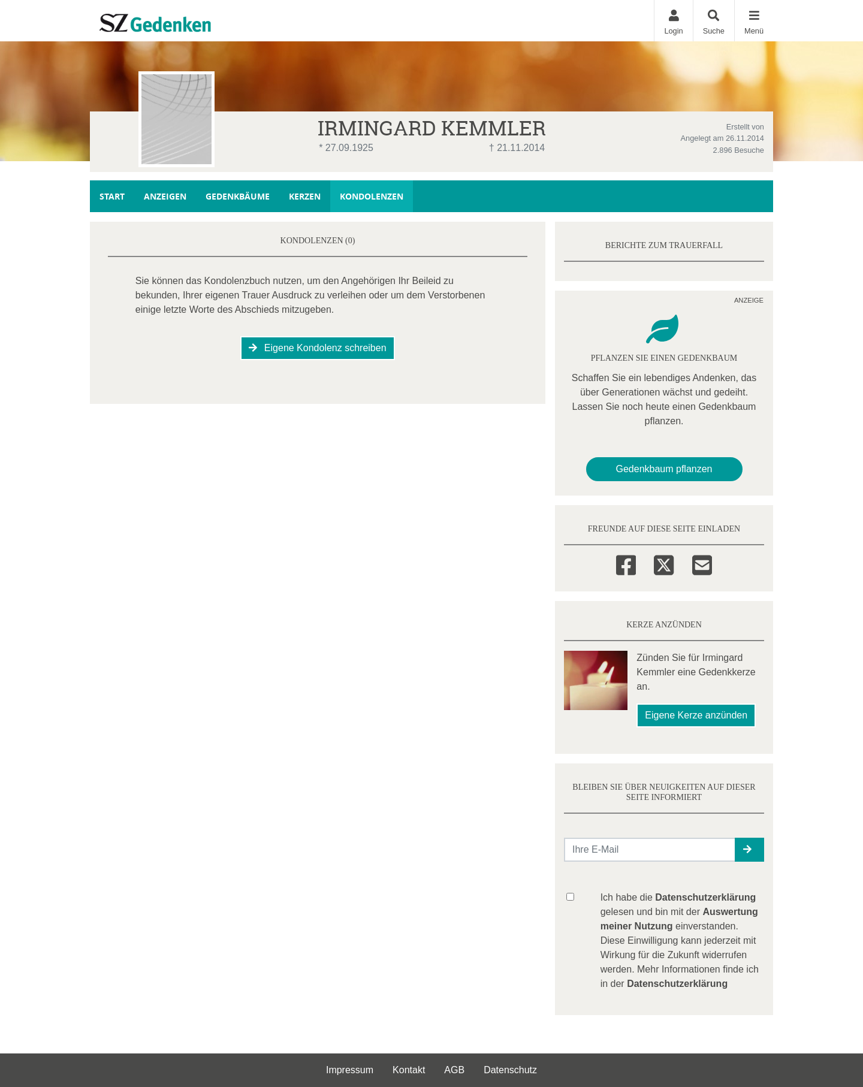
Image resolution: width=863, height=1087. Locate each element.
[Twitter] (664, 563)
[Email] (702, 563)
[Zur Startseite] (180, 20)
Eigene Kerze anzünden (696, 715)
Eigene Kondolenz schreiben (317, 348)
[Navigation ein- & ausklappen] (753, 20)
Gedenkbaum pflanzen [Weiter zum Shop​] (664, 469)
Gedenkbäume (238, 196)
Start (112, 196)
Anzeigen (165, 196)
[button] (749, 850)
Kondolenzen (371, 196)
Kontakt (409, 1070)
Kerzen (305, 196)
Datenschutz (510, 1070)
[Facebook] (626, 563)
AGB (454, 1070)
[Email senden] (650, 850)
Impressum (349, 1070)
